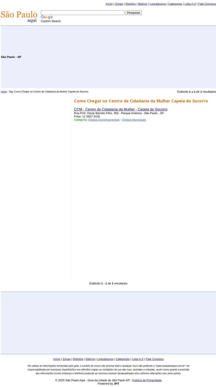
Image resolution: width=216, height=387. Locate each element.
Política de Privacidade (147, 380)
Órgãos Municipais (134, 119)
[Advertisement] (164, 57)
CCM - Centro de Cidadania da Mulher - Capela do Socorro (120, 109)
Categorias (175, 4)
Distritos (130, 4)
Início (109, 4)
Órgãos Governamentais (104, 119)
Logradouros (158, 4)
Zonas (119, 4)
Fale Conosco (207, 4)
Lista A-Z (190, 4)
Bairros (142, 4)
